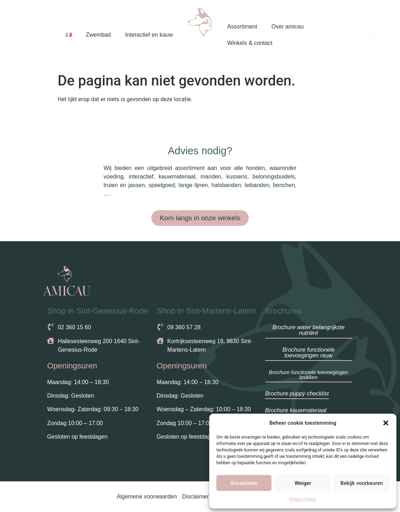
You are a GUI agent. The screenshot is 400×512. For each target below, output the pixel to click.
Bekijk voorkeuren (361, 483)
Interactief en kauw (149, 35)
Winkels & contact (249, 43)
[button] (385, 422)
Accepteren (244, 483)
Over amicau (288, 27)
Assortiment (242, 27)
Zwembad (98, 35)
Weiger (303, 483)
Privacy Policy (303, 499)
